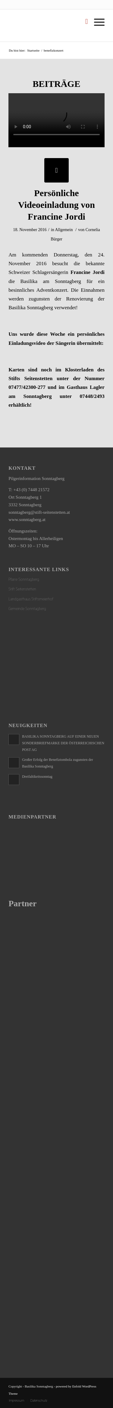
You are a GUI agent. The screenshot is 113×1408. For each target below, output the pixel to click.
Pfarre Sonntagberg (23, 579)
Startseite (33, 50)
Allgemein (64, 229)
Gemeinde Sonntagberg (27, 609)
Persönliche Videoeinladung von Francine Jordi (56, 204)
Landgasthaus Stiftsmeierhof (30, 599)
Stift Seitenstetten (22, 589)
